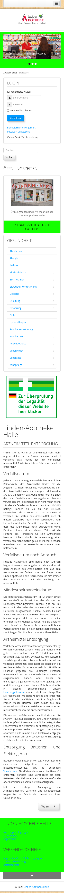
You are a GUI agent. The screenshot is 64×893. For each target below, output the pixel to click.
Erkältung (15, 300)
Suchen (9, 157)
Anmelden (15, 118)
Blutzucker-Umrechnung (23, 286)
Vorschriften (10, 771)
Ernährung (15, 308)
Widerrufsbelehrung (14, 861)
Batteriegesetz (11, 864)
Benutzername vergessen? (21, 127)
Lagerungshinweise (14, 692)
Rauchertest (16, 336)
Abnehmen (16, 251)
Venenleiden (16, 350)
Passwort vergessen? (18, 131)
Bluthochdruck (18, 272)
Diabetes (14, 293)
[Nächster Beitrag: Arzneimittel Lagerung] (48, 806)
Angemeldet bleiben (21, 110)
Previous (7, 46)
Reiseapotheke (18, 343)
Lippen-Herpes (18, 322)
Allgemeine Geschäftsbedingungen (22, 858)
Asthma (14, 265)
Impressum (9, 839)
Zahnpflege (16, 364)
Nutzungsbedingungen (16, 832)
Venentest (15, 357)
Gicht (12, 315)
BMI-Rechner (17, 279)
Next (56, 46)
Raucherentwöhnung (21, 329)
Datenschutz (10, 835)
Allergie (14, 258)
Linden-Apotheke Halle (36, 886)
